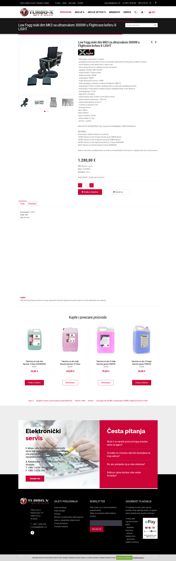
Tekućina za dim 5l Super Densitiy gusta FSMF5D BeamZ (142, 364)
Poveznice (32, 204)
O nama (57, 3)
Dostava (57, 514)
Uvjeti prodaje (59, 511)
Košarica (118, 192)
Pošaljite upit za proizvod (96, 177)
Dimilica (79, 21)
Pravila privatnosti (61, 523)
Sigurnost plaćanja (138, 501)
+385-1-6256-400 (130, 3)
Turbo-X (21, 21)
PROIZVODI (65, 12)
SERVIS (127, 12)
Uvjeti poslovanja (66, 501)
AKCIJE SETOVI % (97, 12)
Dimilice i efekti (69, 21)
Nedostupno (70, 382)
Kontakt (80, 3)
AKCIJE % (79, 12)
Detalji (22, 204)
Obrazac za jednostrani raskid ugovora (68, 517)
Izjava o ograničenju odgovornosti (67, 520)
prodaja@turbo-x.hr (113, 3)
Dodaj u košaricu (90, 192)
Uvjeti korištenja (60, 507)
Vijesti (64, 3)
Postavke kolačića (61, 526)
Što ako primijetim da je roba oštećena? (126, 464)
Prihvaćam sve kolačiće (124, 558)
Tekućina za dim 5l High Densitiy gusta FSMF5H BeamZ (106, 364)
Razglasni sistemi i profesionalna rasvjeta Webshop (44, 21)
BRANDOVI (114, 12)
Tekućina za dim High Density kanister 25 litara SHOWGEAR (70, 364)
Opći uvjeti (72, 3)
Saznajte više (35, 478)
